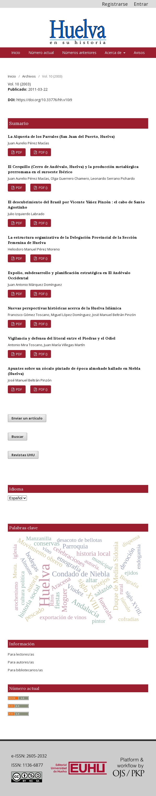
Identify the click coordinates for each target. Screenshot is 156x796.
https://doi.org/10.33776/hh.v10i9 (44, 99)
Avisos (139, 52)
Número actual (41, 52)
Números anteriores (79, 52)
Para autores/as (21, 662)
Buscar (17, 436)
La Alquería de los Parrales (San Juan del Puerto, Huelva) (61, 136)
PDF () (42, 152)
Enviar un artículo (27, 418)
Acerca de (114, 52)
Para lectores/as (21, 654)
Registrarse (115, 4)
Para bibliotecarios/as (25, 670)
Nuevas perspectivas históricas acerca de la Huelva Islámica (64, 308)
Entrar (141, 4)
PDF (18, 152)
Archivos (29, 76)
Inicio (15, 52)
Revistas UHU (23, 454)
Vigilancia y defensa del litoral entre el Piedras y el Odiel (61, 338)
